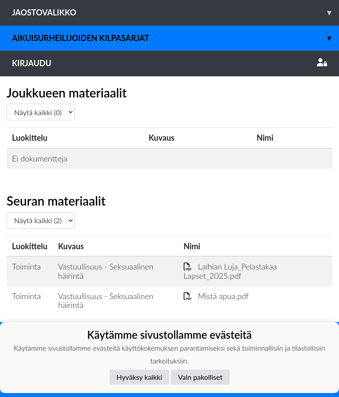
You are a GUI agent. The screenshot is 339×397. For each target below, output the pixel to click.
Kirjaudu (169, 63)
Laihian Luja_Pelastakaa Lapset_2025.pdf (230, 271)
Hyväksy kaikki (139, 377)
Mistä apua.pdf (216, 296)
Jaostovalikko (175, 12)
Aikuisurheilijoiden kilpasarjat (175, 38)
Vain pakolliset (200, 377)
